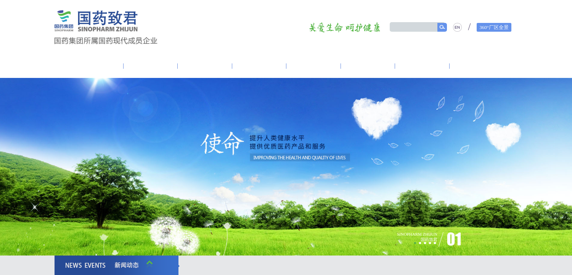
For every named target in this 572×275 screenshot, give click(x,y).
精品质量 (422, 66)
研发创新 (259, 66)
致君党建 (150, 66)
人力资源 (476, 66)
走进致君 (95, 66)
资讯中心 (205, 66)
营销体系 (313, 66)
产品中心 (368, 66)
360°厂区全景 (494, 27)
